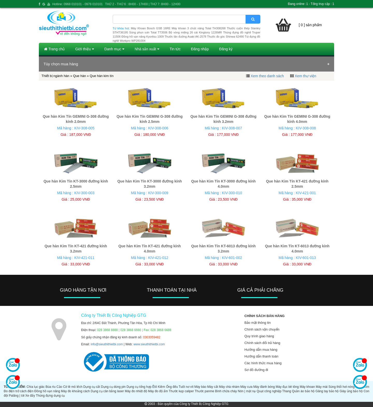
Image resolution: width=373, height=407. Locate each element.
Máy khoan (307, 387)
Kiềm (161, 387)
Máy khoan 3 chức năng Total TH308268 (199, 28)
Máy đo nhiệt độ (136, 391)
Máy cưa (246, 387)
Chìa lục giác (35, 387)
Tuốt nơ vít (186, 387)
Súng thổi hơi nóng (341, 387)
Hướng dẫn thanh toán (261, 356)
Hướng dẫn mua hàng (260, 350)
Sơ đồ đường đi (256, 370)
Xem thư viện (305, 76)
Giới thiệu (84, 49)
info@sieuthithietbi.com (107, 344)
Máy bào (200, 387)
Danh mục (114, 49)
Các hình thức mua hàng (262, 363)
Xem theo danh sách (267, 76)
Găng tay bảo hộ (327, 391)
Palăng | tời (16, 395)
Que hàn (79, 76)
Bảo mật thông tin (257, 323)
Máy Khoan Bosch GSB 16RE (150, 28)
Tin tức (175, 49)
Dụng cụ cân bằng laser (107, 391)
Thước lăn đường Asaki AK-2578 (185, 36)
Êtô (154, 387)
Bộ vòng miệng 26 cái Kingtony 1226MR (195, 32)
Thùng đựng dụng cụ (50, 395)
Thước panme (204, 391)
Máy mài (321, 387)
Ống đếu (172, 387)
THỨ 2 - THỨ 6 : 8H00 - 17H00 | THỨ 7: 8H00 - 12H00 (142, 4)
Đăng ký (225, 49)
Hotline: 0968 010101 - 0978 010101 (77, 4)
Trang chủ (54, 49)
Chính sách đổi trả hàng (262, 343)
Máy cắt (212, 387)
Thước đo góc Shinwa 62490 (225, 36)
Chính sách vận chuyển (261, 329)
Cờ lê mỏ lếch (73, 387)
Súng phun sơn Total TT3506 (148, 32)
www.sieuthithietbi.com (149, 344)
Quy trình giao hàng (259, 336)
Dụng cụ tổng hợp (138, 387)
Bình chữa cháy (226, 391)
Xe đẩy (30, 395)
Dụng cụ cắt (91, 387)
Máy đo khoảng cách (75, 391)
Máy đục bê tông (287, 387)
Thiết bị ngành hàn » (57, 76)
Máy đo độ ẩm (158, 391)
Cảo (59, 387)
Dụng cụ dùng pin (113, 387)
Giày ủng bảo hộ (351, 391)
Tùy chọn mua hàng (61, 64)
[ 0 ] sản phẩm (310, 25)
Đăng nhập (200, 49)
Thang (286, 391)
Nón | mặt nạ (247, 391)
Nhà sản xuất (147, 49)
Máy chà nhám (229, 387)
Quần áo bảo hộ (303, 391)
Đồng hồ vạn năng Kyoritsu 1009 (142, 36)
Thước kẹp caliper (181, 391)
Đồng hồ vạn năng (47, 391)
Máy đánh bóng (264, 387)
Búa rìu (51, 387)
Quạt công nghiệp (269, 391)
